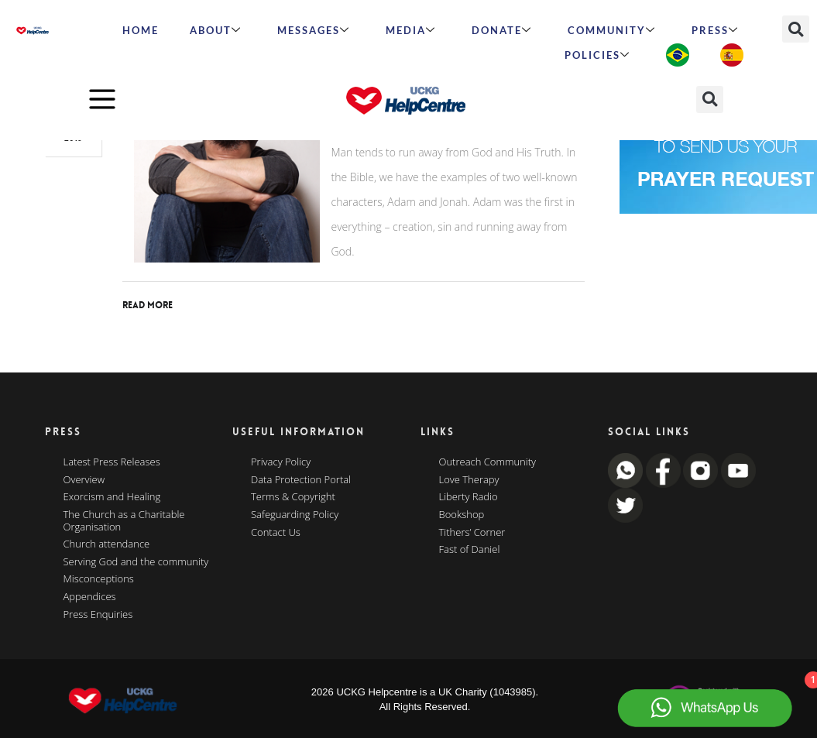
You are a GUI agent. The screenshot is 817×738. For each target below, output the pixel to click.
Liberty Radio (468, 497)
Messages (313, 30)
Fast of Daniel (469, 550)
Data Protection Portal (301, 480)
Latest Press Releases (112, 462)
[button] (795, 29)
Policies (597, 55)
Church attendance (107, 544)
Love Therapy (469, 480)
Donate (502, 30)
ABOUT (216, 30)
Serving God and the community (136, 562)
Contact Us (275, 533)
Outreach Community (488, 462)
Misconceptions (99, 579)
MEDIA (411, 30)
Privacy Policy (281, 462)
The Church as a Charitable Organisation (124, 521)
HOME (140, 30)
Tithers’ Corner (472, 533)
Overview (84, 480)
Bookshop (462, 515)
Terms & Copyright (293, 497)
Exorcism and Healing (112, 497)
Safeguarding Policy (294, 515)
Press (715, 30)
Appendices (90, 597)
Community (612, 30)
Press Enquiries (98, 615)
